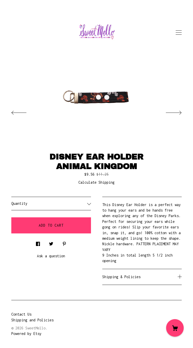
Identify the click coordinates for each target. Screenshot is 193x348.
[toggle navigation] (179, 32)
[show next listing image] (169, 111)
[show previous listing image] (23, 111)
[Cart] (175, 328)
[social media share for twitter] (51, 242)
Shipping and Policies (32, 320)
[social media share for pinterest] (64, 242)
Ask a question (51, 256)
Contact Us (21, 314)
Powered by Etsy (26, 333)
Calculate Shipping (96, 182)
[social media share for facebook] (38, 242)
